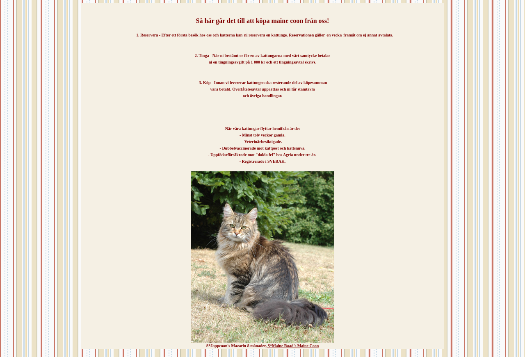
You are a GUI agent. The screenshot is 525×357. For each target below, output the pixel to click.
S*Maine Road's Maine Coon (293, 345)
